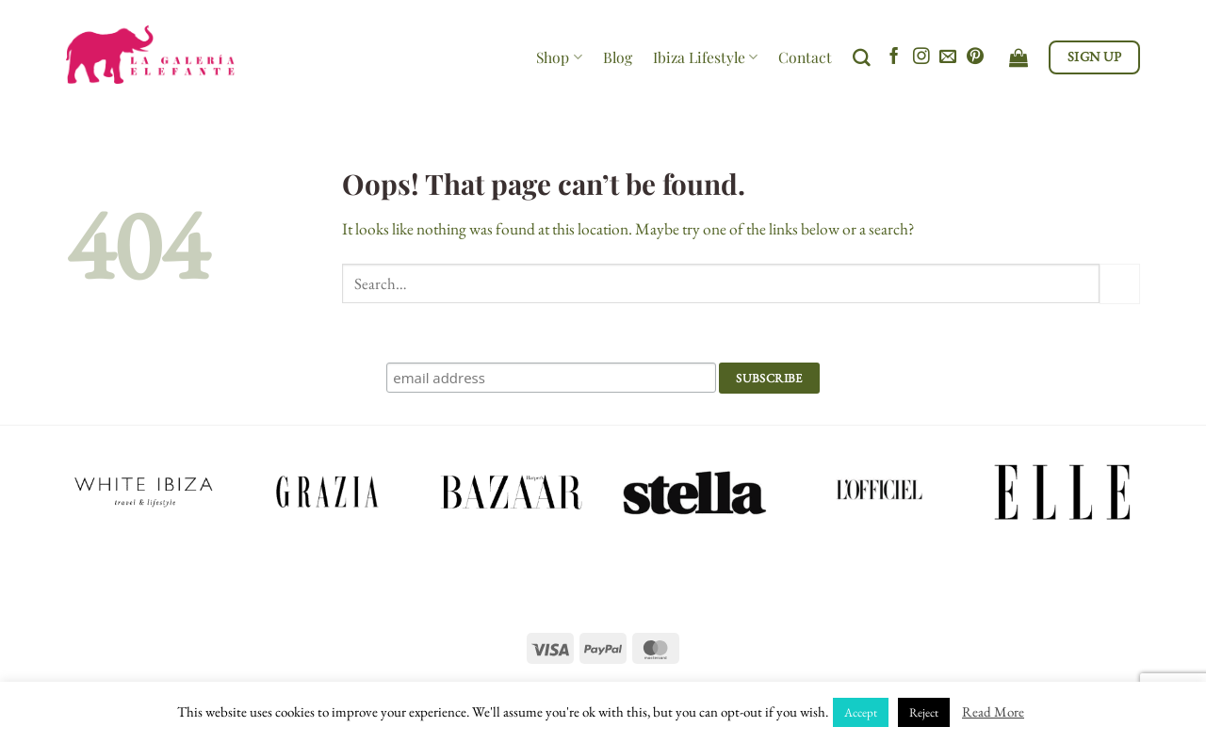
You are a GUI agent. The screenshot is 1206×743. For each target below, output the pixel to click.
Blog (617, 57)
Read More (993, 711)
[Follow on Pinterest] (975, 57)
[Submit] (1120, 284)
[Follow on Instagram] (921, 57)
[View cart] (1018, 57)
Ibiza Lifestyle (705, 57)
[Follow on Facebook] (894, 57)
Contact (805, 57)
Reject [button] (923, 712)
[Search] (862, 58)
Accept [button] (860, 712)
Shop (558, 57)
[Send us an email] (947, 57)
